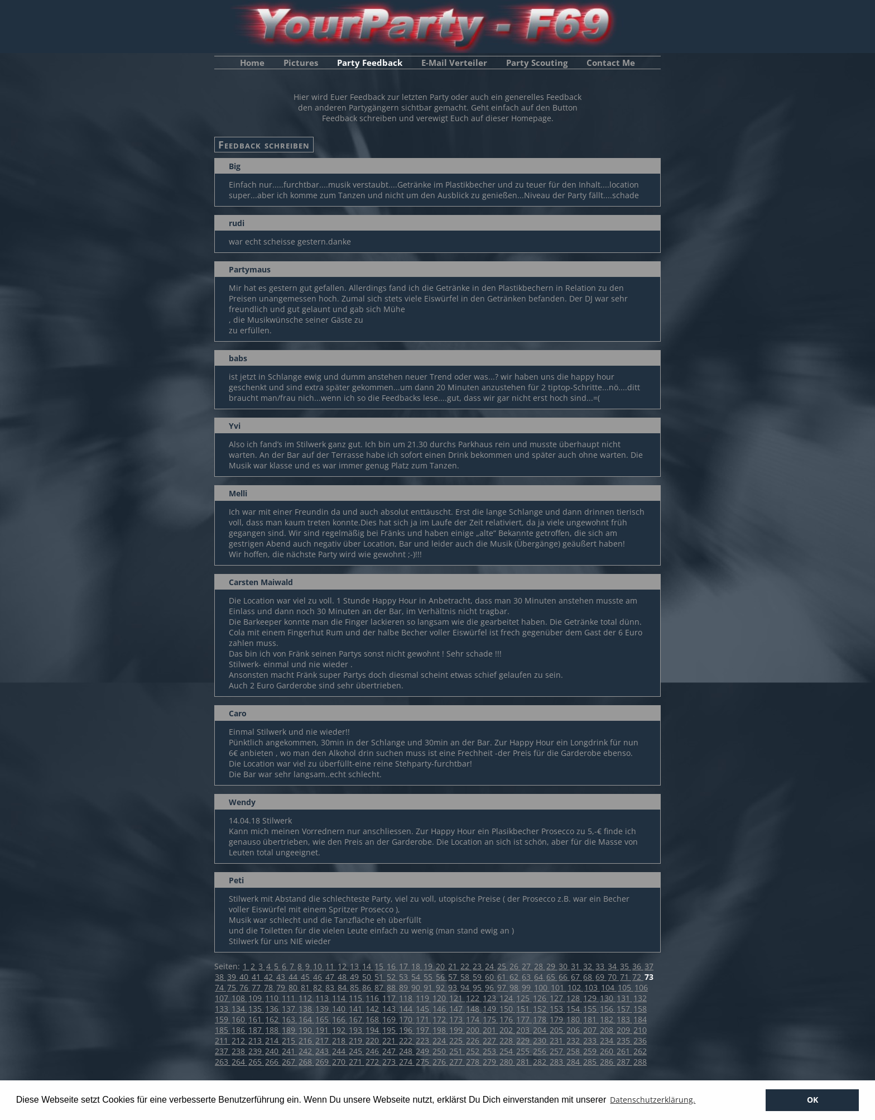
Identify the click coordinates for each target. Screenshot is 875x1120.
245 (356, 1051)
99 (527, 987)
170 (407, 1019)
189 (289, 1030)
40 (245, 976)
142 (373, 1008)
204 (541, 1030)
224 (440, 1040)
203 (524, 1030)
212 (239, 1040)
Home (252, 62)
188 (273, 1030)
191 (323, 1030)
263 (222, 1061)
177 (524, 1019)
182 (608, 1019)
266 (273, 1061)
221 (390, 1040)
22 (466, 966)
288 (640, 1061)
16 (392, 966)
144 (407, 1008)
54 (416, 976)
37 (649, 966)
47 (330, 976)
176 (507, 1019)
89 (404, 987)
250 (440, 1051)
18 (416, 966)
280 (507, 1061)
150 (507, 1008)
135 (256, 1008)
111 (289, 998)
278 (474, 1061)
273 (390, 1061)
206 (574, 1030)
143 (390, 1008)
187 (256, 1030)
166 (340, 1019)
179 (557, 1019)
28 (539, 966)
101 (558, 987)
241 (289, 1051)
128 (574, 998)
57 (453, 976)
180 (574, 1019)
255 (524, 1051)
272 (373, 1061)
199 (457, 1030)
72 (637, 976)
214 (273, 1040)
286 (608, 1061)
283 (557, 1061)
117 (390, 998)
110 (273, 998)
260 (608, 1051)
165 (323, 1019)
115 (356, 998)
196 (407, 1030)
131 (624, 998)
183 (624, 1019)
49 (355, 976)
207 (591, 1030)
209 (624, 1030)
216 (306, 1040)
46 (318, 976)
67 (576, 976)
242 (306, 1051)
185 (222, 1030)
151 (524, 1008)
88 (392, 987)
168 (373, 1019)
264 (239, 1061)
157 (624, 1008)
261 (624, 1051)
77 (257, 987)
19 (429, 966)
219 (356, 1040)
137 (289, 1008)
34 (613, 966)
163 (289, 1019)
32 (588, 966)
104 (609, 987)
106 (641, 987)
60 (490, 976)
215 (289, 1040)
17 (404, 966)
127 (557, 998)
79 (281, 987)
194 (373, 1030)
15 (380, 966)
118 (407, 998)
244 (340, 1051)
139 (323, 1008)
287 (624, 1061)
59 (478, 976)
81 (306, 987)
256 (541, 1051)
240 (273, 1051)
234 (608, 1040)
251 (457, 1051)
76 (245, 987)
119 (423, 998)
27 (527, 966)
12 (343, 966)
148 (474, 1008)
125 (524, 998)
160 (239, 1019)
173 (457, 1019)
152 (541, 1008)
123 (490, 998)
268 (306, 1061)
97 (502, 987)
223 (423, 1040)
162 (273, 1019)
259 (591, 1051)
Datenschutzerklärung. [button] (652, 1099)
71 (625, 976)
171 (423, 1019)
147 (457, 1008)
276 (440, 1061)
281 (524, 1061)
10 (318, 966)
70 (613, 976)
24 (490, 966)
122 (474, 998)
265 (256, 1061)
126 (541, 998)
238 (239, 1051)
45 (306, 976)
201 (490, 1030)
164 (306, 1019)
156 (608, 1008)
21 (453, 966)
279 (490, 1061)
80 (294, 987)
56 (441, 976)
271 (356, 1061)
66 (564, 976)
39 (232, 976)
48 (343, 976)
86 (367, 987)
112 (306, 998)
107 (222, 998)
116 (373, 998)
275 (423, 1061)
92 (441, 987)
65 (551, 976)
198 (440, 1030)
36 (637, 966)
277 (457, 1061)
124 (507, 998)
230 (541, 1040)
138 (306, 1008)
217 (323, 1040)
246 (373, 1051)
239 (256, 1051)
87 (380, 987)
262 (640, 1051)
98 (515, 987)
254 (507, 1051)
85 (355, 987)
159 (222, 1019)
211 (222, 1040)
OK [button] (812, 1099)
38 (220, 976)
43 (281, 976)
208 (608, 1030)
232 (574, 1040)
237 (222, 1051)
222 (407, 1040)
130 (608, 998)
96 (490, 987)
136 (273, 1008)
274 (407, 1061)
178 (541, 1019)
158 (640, 1008)
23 (478, 966)
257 (557, 1051)
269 (323, 1061)
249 (423, 1051)
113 (323, 998)
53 (404, 976)
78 (269, 987)
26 (515, 966)
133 (222, 1008)
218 (340, 1040)
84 (343, 987)
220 (373, 1040)
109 (256, 998)
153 (557, 1008)
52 (392, 976)
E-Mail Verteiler (454, 62)
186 (239, 1030)
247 (390, 1051)
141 (356, 1008)
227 (490, 1040)
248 (407, 1051)
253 (490, 1051)
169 (390, 1019)
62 (515, 976)
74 (220, 987)
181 (591, 1019)
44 (294, 976)
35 (625, 966)
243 (323, 1051)
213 (256, 1040)
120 (440, 998)
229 (524, 1040)
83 (330, 987)
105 (625, 987)
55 (429, 976)
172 (440, 1019)
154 (574, 1008)
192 (340, 1030)
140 (340, 1008)
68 (588, 976)
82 (318, 987)
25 (502, 966)
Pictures (300, 62)
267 (289, 1061)
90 (416, 987)
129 (591, 998)
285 (591, 1061)
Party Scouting (537, 62)
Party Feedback (369, 62)
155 (591, 1008)
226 (474, 1040)
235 (624, 1040)
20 (441, 966)
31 (576, 966)
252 (474, 1051)
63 (527, 976)
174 (474, 1019)
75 (232, 987)
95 (478, 987)
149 (490, 1008)
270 (340, 1061)
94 (466, 987)
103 (592, 987)
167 (356, 1019)
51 (380, 976)
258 (574, 1051)
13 (355, 966)
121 (457, 998)
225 (457, 1040)
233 (591, 1040)
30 (564, 966)
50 (367, 976)
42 (269, 976)
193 (356, 1030)
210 (640, 1030)
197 (423, 1030)
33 (601, 966)
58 (466, 976)
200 (474, 1030)
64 (539, 976)
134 (239, 1008)
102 (575, 987)
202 (507, 1030)
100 (542, 987)
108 (239, 998)
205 (557, 1030)
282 (541, 1061)
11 (330, 966)
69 (601, 976)
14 (367, 966)
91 (429, 987)
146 (440, 1008)
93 (453, 987)
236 (640, 1040)
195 (390, 1030)
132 (640, 998)
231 (557, 1040)
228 (507, 1040)
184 (640, 1019)
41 (257, 976)
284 (574, 1061)
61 (502, 976)
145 (423, 1008)
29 (551, 966)
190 (306, 1030)
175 (490, 1019)
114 (340, 998)
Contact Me (610, 62)
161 (256, 1019)
